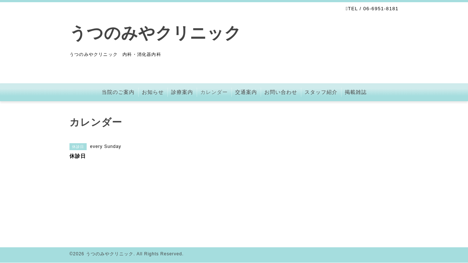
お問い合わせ (280, 92)
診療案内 (182, 92)
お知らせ (153, 92)
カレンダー (214, 92)
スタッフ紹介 (321, 92)
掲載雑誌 (356, 92)
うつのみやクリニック (155, 33)
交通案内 (246, 92)
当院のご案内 (118, 92)
